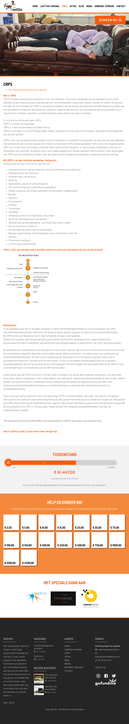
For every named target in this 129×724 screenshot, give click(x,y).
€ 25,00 (79, 527)
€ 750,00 (98, 545)
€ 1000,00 (115, 545)
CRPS (64, 6)
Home (35, 6)
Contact (121, 6)
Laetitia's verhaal (50, 6)
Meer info (8, 703)
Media (89, 6)
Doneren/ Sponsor (104, 6)
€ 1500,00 (9, 563)
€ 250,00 (62, 545)
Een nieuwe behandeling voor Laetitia (27, 90)
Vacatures (38, 656)
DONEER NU (110, 20)
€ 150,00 (27, 545)
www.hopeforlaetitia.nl (107, 650)
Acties (73, 6)
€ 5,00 (25, 527)
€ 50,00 (97, 527)
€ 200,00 (45, 545)
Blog (81, 6)
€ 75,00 (114, 527)
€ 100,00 (9, 545)
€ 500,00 (80, 545)
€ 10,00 (44, 527)
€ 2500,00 (28, 563)
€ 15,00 (61, 527)
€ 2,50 (8, 527)
